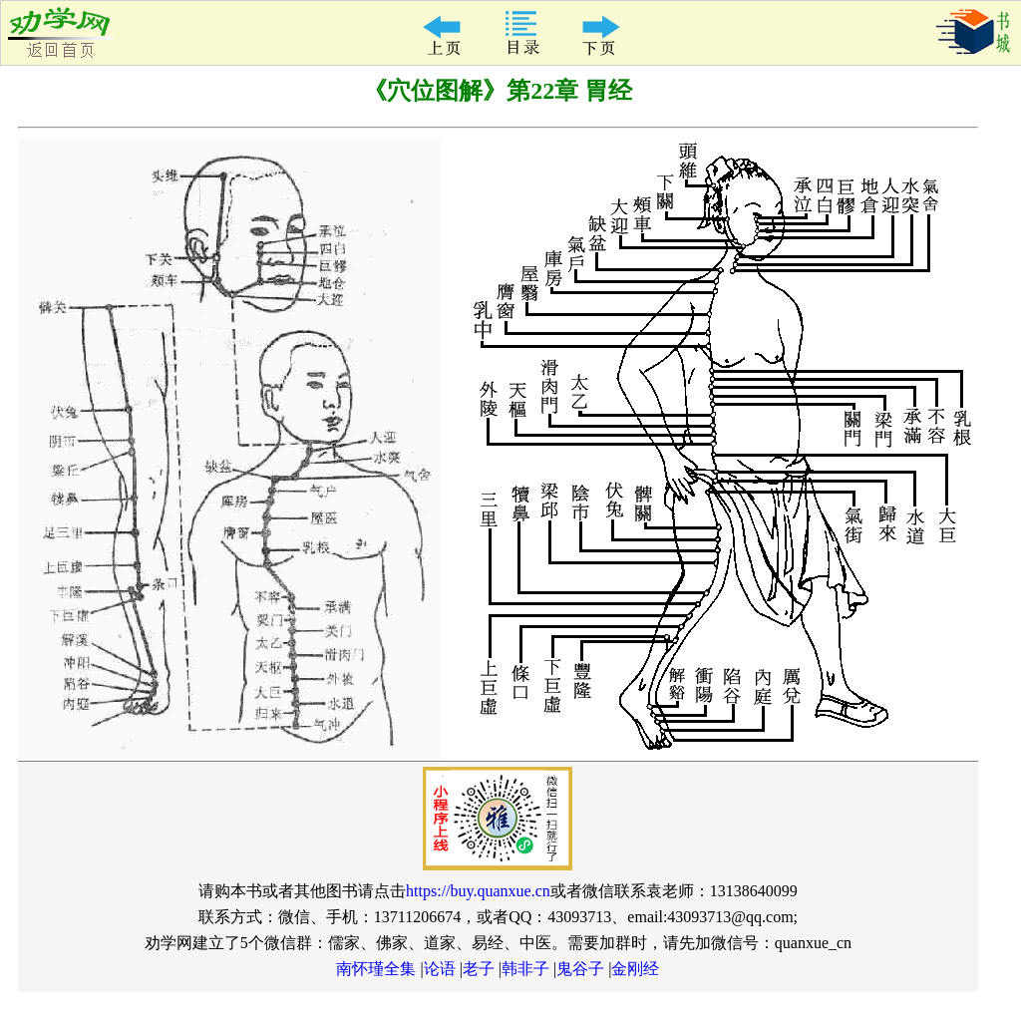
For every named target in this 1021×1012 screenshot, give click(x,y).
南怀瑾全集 (376, 968)
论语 (440, 968)
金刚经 (635, 968)
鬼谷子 (580, 968)
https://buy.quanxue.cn (478, 890)
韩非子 (525, 968)
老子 (479, 968)
